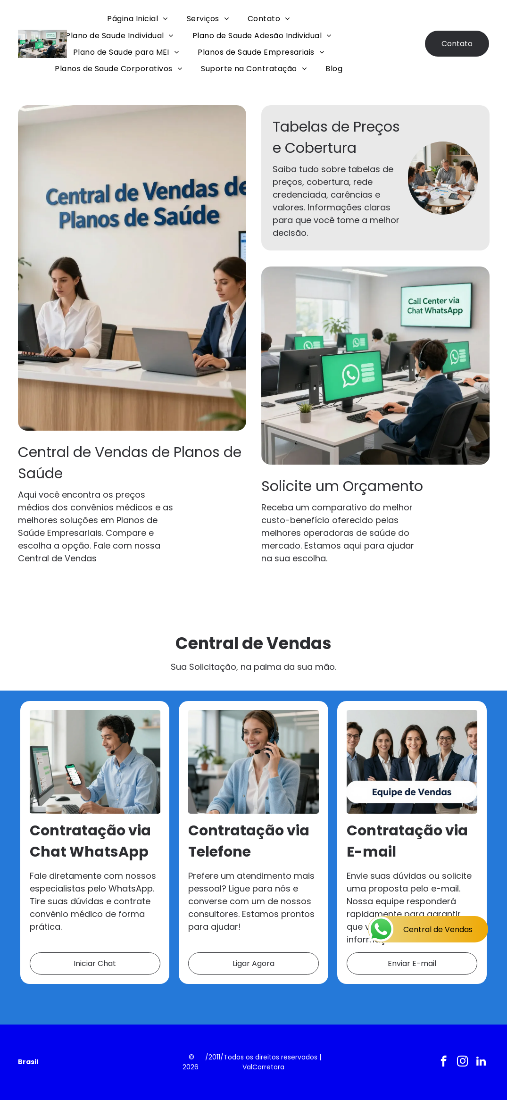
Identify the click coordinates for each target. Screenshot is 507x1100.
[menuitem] (137, 18)
